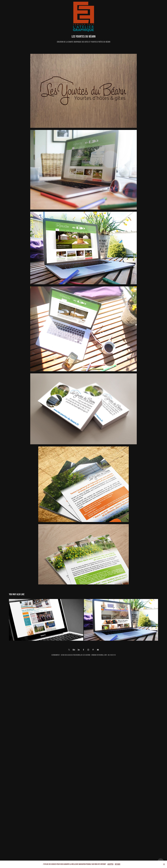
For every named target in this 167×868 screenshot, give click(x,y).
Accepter (110, 864)
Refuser (117, 864)
